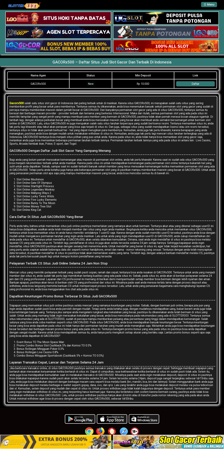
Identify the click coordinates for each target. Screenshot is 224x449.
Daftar (195, 83)
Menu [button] (210, 4)
